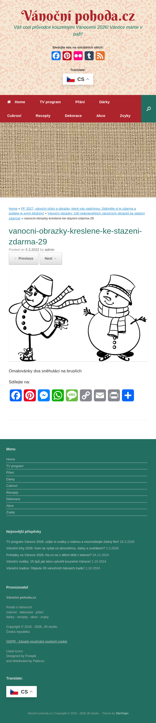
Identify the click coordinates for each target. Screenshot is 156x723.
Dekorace (73, 115)
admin (49, 250)
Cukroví (14, 115)
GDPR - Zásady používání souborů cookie (36, 641)
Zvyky (125, 115)
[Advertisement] (78, 160)
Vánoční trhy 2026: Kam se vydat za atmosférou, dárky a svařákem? (55, 548)
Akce (100, 115)
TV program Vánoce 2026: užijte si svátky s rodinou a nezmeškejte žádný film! (62, 542)
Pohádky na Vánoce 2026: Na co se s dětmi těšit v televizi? (49, 555)
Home (16, 102)
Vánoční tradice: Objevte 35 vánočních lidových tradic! (45, 568)
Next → (51, 258)
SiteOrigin (122, 713)
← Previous (23, 258)
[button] (148, 108)
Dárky (104, 102)
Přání (80, 102)
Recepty (43, 115)
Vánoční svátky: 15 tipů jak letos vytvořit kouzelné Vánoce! (48, 561)
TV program (50, 102)
